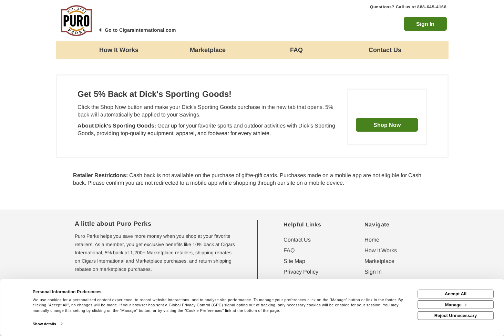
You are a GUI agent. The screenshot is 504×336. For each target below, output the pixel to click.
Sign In (425, 24)
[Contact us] (385, 50)
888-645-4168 (431, 6)
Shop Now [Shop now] (387, 125)
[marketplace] (207, 50)
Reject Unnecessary (455, 315)
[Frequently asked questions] (296, 50)
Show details (44, 324)
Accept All (455, 293)
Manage (456, 304)
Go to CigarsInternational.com (140, 30)
